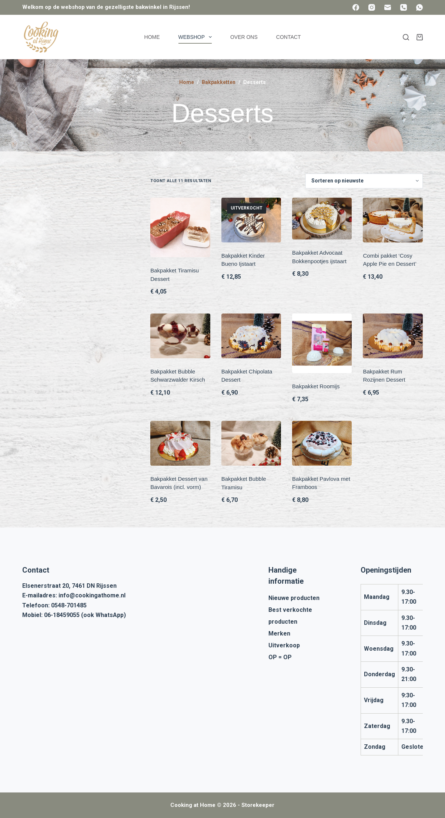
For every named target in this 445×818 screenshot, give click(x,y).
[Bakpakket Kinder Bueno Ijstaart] (251, 220)
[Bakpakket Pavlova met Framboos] (322, 443)
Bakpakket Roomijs (315, 386)
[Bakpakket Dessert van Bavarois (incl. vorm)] (180, 443)
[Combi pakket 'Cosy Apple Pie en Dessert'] (392, 220)
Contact (288, 37)
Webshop (196, 37)
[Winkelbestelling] (364, 181)
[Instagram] (371, 7)
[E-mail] (387, 7)
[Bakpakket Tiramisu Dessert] (180, 227)
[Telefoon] (403, 7)
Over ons (244, 37)
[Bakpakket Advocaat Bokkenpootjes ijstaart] (322, 218)
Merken (279, 633)
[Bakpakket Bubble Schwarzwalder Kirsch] (180, 336)
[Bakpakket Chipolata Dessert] (251, 336)
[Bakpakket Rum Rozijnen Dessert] (392, 336)
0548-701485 (69, 605)
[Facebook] (355, 7)
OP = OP (280, 657)
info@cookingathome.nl (92, 595)
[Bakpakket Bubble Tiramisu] (251, 443)
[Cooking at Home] (40, 37)
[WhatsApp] (419, 7)
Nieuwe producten (293, 597)
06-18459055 (62, 614)
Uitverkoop (284, 645)
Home (152, 37)
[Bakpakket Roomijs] (322, 343)
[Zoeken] (406, 37)
